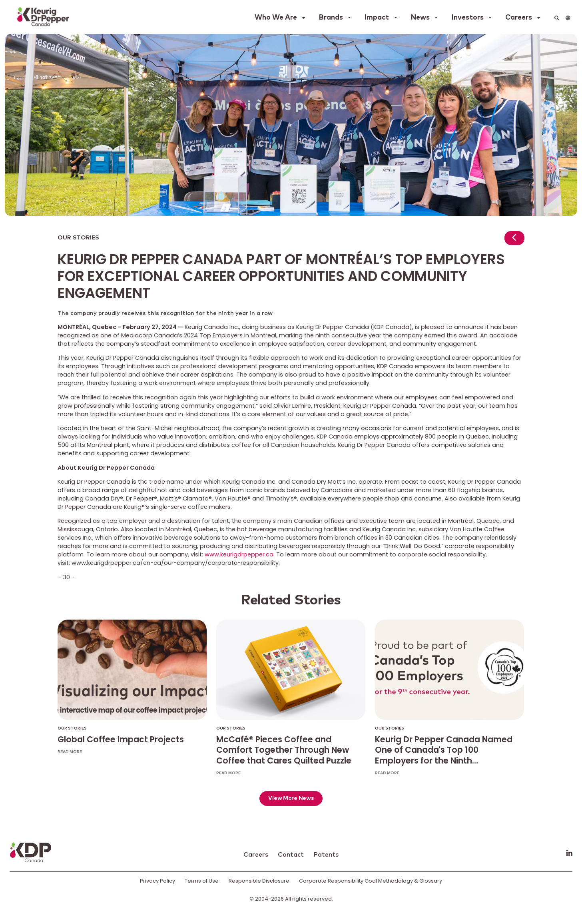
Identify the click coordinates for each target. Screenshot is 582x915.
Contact (291, 854)
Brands (331, 17)
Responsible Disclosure (259, 881)
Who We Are (276, 17)
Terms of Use (202, 881)
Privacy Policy (157, 881)
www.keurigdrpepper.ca (239, 554)
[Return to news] (514, 239)
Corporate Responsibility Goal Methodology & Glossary (370, 881)
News (420, 17)
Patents (326, 854)
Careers (518, 17)
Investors (468, 17)
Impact (377, 17)
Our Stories (78, 238)
